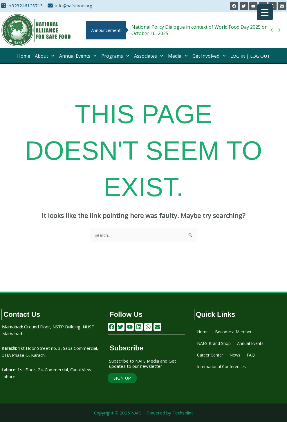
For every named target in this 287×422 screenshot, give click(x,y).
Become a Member (233, 331)
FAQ (251, 355)
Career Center (210, 355)
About (45, 56)
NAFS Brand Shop (214, 343)
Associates (148, 56)
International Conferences (221, 366)
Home (23, 56)
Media (178, 56)
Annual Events (78, 56)
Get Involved (209, 56)
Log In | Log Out (250, 56)
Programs (115, 56)
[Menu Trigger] (265, 12)
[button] (44, 56)
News (235, 355)
